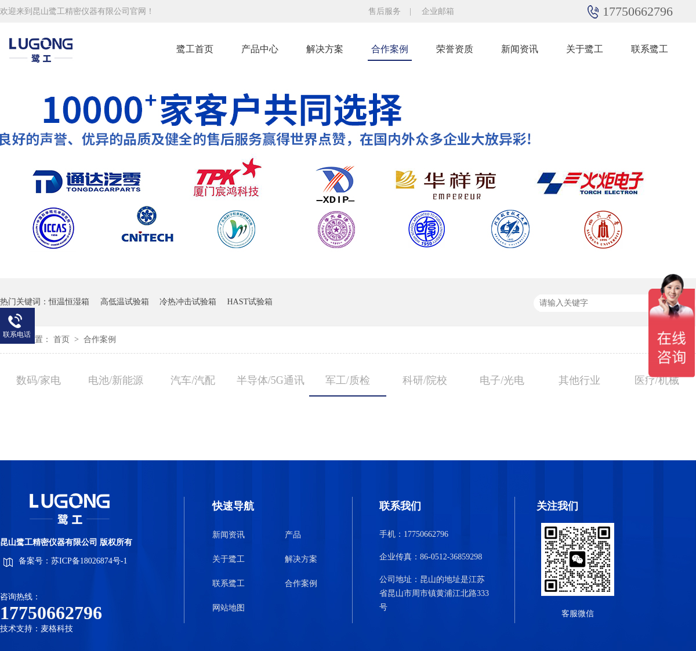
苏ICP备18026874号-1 (89, 561)
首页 (62, 339)
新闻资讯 (519, 49)
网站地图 (228, 607)
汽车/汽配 (193, 380)
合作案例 (389, 49)
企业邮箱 (438, 11)
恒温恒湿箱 (69, 301)
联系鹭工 (649, 49)
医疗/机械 (657, 380)
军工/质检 (347, 380)
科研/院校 (425, 380)
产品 (293, 534)
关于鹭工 (584, 49)
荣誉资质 (454, 49)
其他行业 (579, 380)
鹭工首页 (194, 49)
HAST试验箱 (250, 301)
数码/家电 (38, 380)
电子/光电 (502, 380)
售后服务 (384, 11)
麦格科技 (57, 628)
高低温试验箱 (124, 301)
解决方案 (324, 49)
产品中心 (259, 49)
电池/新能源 (115, 380)
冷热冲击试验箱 (188, 301)
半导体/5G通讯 (270, 380)
